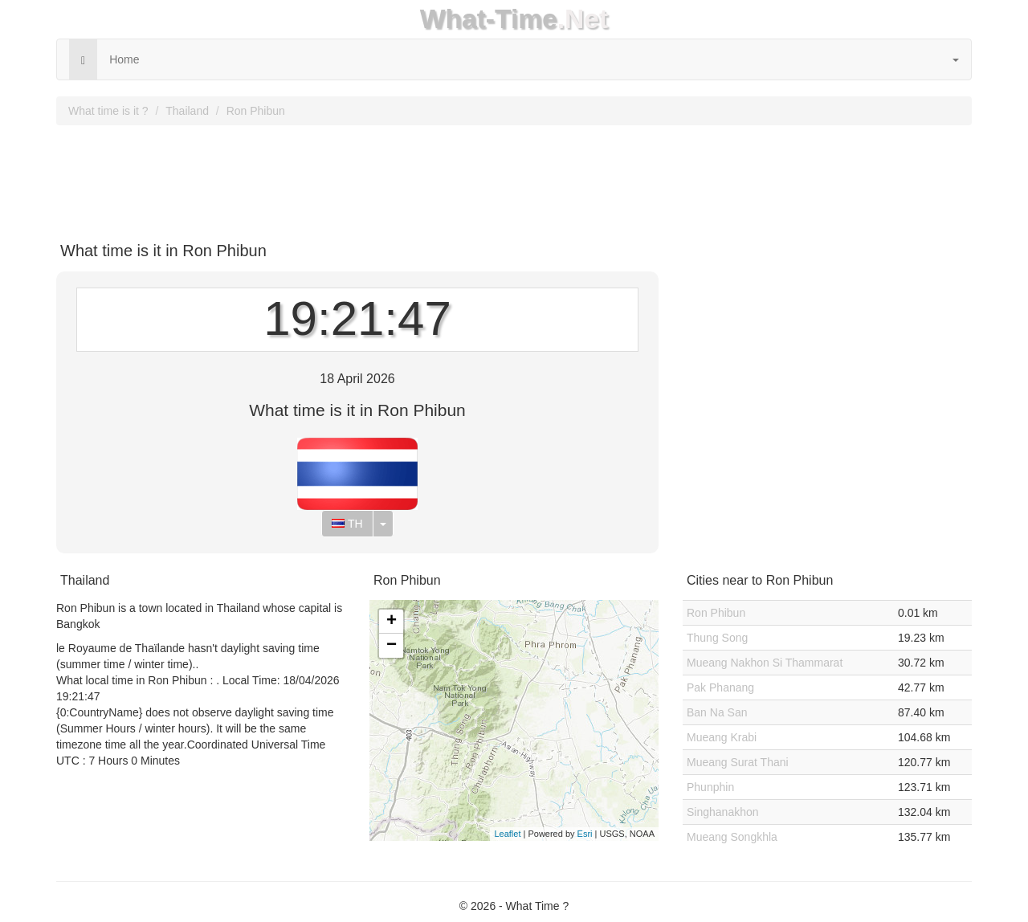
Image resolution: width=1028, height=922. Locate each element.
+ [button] (391, 622)
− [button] (391, 646)
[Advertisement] (514, 177)
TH (347, 523)
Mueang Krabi (722, 737)
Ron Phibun (255, 110)
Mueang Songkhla (732, 836)
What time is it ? (108, 110)
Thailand (187, 110)
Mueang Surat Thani (738, 762)
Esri (585, 833)
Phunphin (710, 787)
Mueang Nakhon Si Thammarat (764, 662)
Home (124, 59)
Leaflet (507, 833)
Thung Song (717, 637)
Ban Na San (717, 712)
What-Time (488, 19)
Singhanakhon (723, 812)
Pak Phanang (720, 687)
